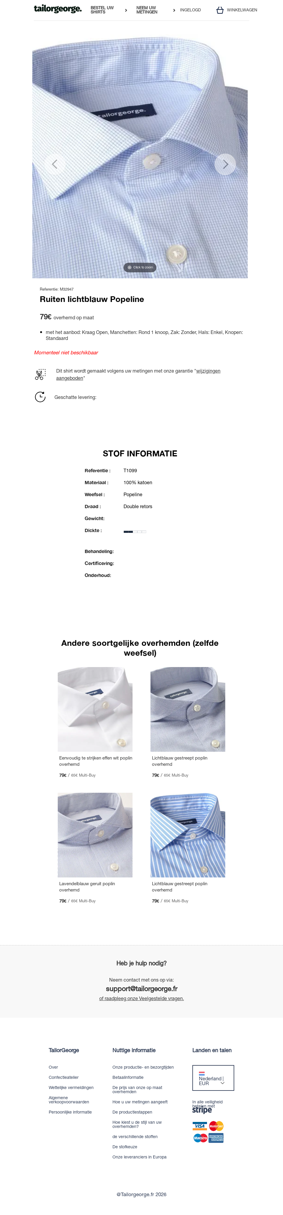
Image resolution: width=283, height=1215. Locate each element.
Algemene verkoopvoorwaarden (69, 1099)
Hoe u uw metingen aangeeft (140, 1101)
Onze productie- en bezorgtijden (143, 1067)
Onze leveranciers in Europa (139, 1157)
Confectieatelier (64, 1077)
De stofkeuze (124, 1146)
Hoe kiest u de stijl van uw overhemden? (137, 1124)
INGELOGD (190, 10)
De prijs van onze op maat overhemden (137, 1089)
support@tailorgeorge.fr (141, 989)
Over (53, 1067)
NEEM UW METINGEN (146, 10)
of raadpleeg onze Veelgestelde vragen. (141, 998)
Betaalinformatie (128, 1077)
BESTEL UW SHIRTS (102, 10)
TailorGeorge (64, 1050)
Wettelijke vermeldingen (71, 1087)
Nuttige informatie (134, 1050)
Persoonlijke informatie (70, 1112)
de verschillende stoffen (135, 1136)
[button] (46, 156)
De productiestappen (132, 1112)
